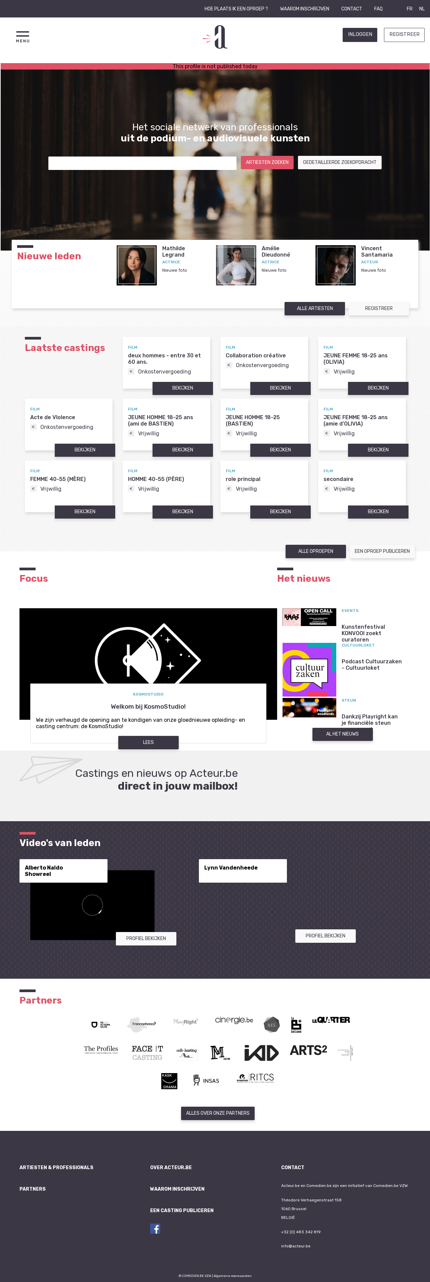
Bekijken (182, 388)
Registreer (404, 34)
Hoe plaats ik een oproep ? (236, 9)
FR (410, 9)
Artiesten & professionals (56, 1167)
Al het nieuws (342, 734)
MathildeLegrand (173, 251)
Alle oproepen (315, 551)
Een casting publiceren (182, 1210)
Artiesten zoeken (267, 162)
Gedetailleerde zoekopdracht (340, 162)
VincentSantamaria (377, 251)
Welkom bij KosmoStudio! (148, 706)
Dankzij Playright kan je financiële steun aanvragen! (370, 723)
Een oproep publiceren (382, 551)
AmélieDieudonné (276, 251)
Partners (32, 1189)
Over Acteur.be (171, 1167)
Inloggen (360, 34)
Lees (148, 742)
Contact (351, 9)
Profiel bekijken (146, 938)
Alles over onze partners (218, 1113)
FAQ (378, 9)
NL (422, 9)
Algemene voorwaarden (233, 1276)
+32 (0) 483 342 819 (301, 1232)
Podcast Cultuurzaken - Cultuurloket (372, 664)
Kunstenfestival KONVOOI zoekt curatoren (363, 633)
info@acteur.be (295, 1246)
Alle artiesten (315, 308)
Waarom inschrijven (304, 9)
